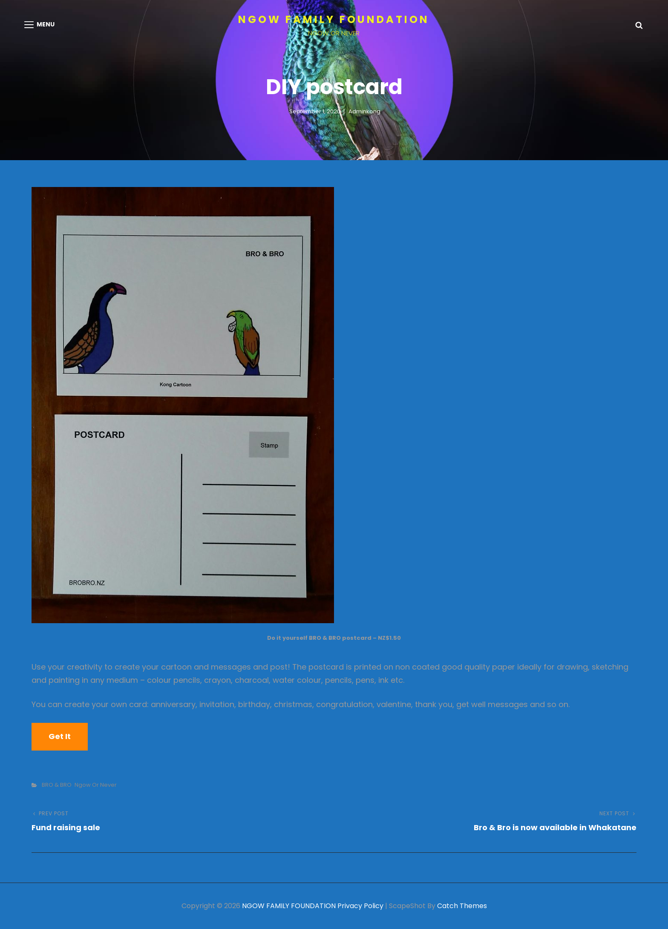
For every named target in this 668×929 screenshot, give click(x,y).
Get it (60, 736)
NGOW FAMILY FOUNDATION (333, 19)
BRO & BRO (57, 785)
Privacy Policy (360, 906)
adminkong (364, 111)
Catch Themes (462, 906)
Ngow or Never (96, 785)
